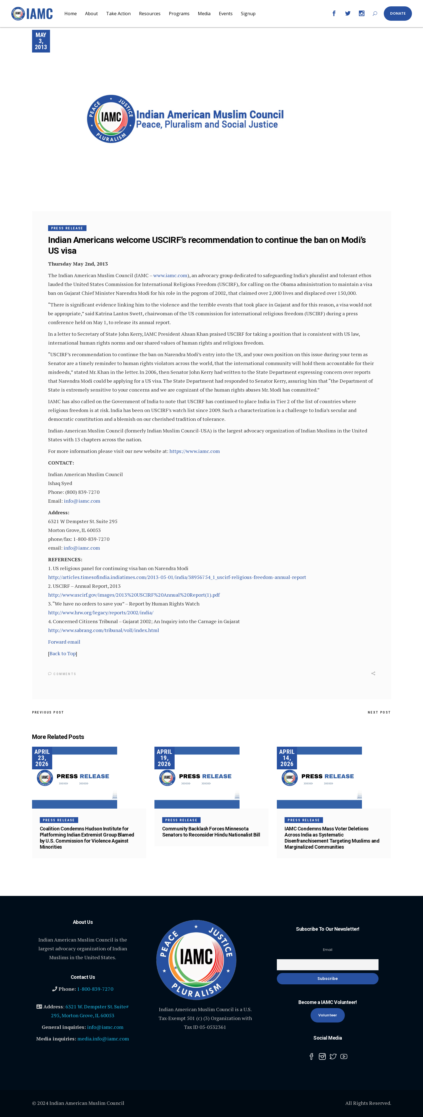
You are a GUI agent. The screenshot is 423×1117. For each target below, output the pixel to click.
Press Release (67, 228)
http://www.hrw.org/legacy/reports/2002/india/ (100, 612)
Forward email (64, 641)
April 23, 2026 (42, 757)
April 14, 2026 (287, 757)
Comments (62, 674)
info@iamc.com (82, 500)
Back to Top (62, 653)
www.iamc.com (170, 275)
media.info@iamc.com (103, 1038)
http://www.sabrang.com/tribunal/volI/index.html (103, 630)
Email (327, 949)
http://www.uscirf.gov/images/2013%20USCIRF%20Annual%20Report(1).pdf (134, 594)
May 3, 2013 (41, 41)
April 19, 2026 (164, 757)
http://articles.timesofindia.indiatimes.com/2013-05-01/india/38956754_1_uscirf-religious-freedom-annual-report (177, 577)
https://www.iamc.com (194, 451)
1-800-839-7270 (95, 988)
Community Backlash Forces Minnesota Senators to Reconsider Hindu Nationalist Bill (211, 832)
